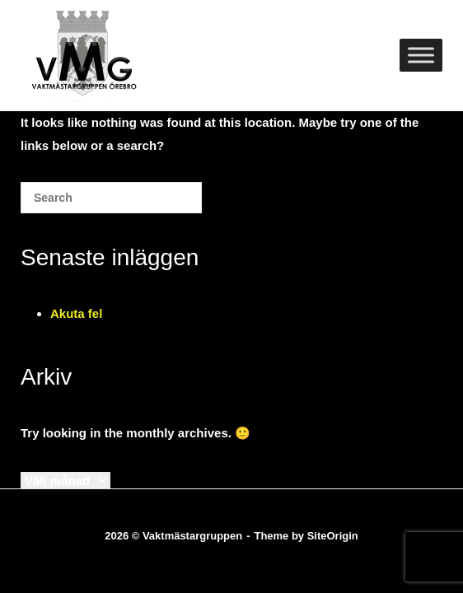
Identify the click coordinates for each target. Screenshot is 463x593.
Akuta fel (76, 313)
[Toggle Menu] (421, 55)
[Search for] (111, 197)
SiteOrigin (332, 536)
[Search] (165, 204)
